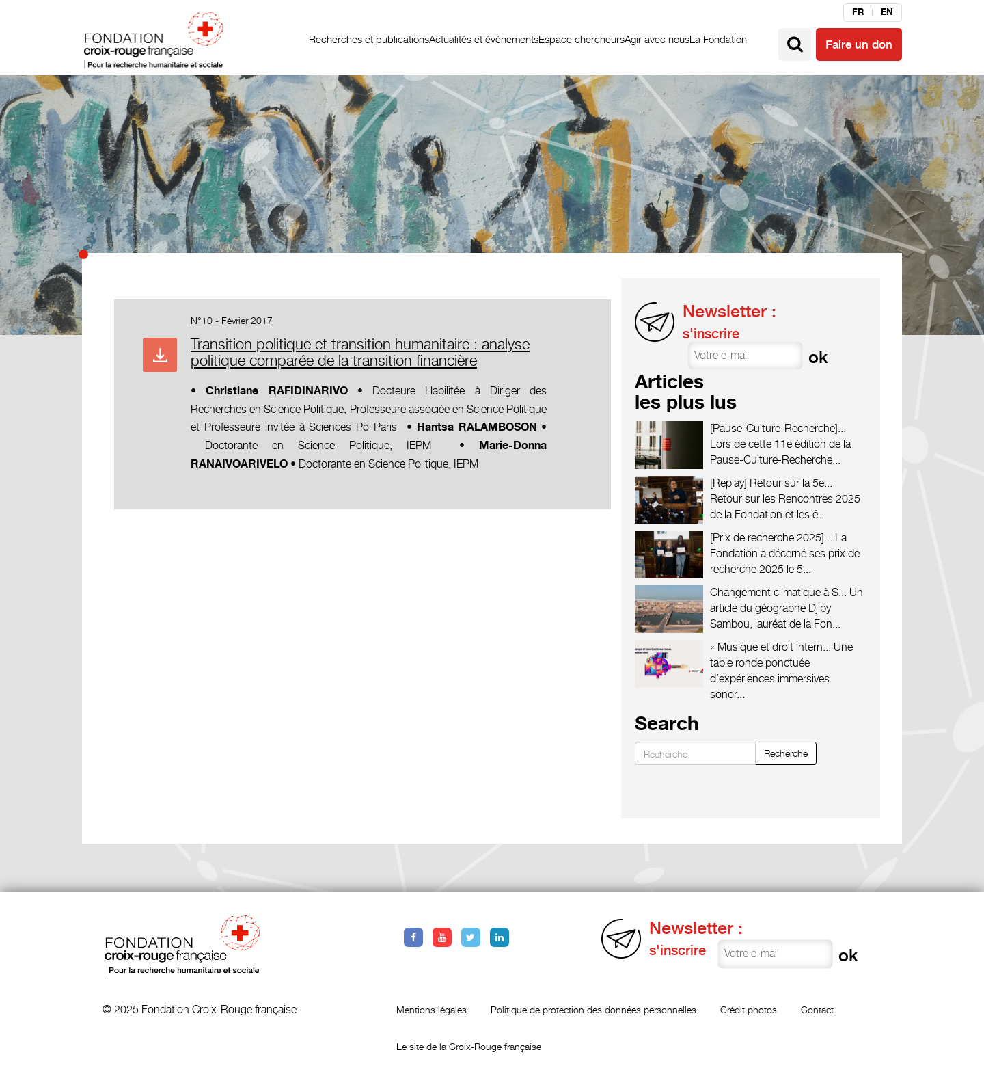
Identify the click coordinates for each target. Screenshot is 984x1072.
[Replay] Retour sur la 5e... (771, 483)
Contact (817, 1009)
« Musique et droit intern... (770, 647)
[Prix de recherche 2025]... (771, 537)
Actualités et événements (483, 39)
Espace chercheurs (581, 39)
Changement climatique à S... (778, 592)
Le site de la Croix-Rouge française (468, 1046)
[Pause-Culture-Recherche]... (778, 428)
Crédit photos (748, 1009)
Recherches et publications (369, 39)
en (887, 12)
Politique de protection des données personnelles (593, 1009)
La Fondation (718, 39)
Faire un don (858, 44)
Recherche (786, 753)
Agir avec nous (657, 39)
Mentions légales (431, 1009)
